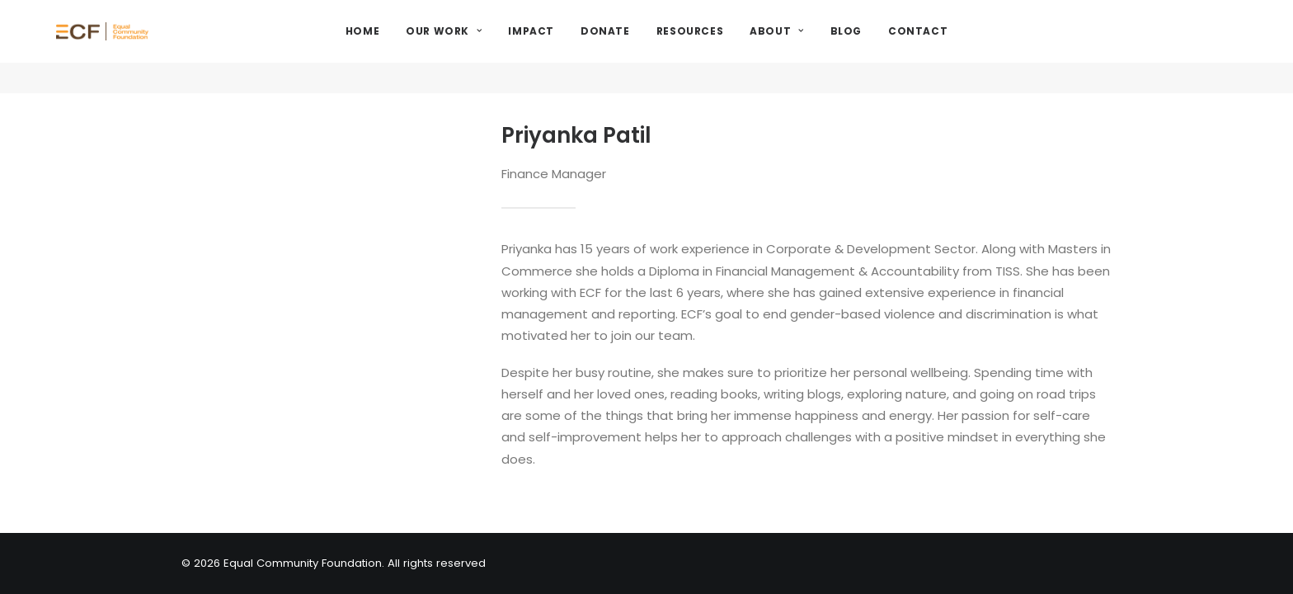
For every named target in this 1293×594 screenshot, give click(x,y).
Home (405, 47)
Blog (888, 47)
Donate (648, 47)
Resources (732, 47)
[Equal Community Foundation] (153, 47)
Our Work (486, 47)
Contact (960, 47)
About (819, 47)
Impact (574, 47)
